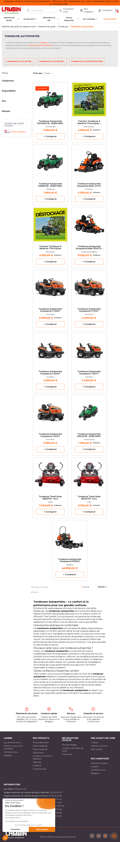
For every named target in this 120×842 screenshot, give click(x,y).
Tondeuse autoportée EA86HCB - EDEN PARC (50, 185)
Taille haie (37, 762)
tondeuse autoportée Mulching (40, 45)
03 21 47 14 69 (55, 802)
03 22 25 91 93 (56, 792)
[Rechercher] (41, 10)
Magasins (8, 755)
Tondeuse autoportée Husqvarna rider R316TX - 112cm (89, 247)
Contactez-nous (11, 752)
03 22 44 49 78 (55, 796)
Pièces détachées (41, 742)
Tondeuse (37, 765)
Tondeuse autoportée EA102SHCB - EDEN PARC (50, 122)
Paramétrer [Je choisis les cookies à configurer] (15, 829)
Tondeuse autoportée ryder (87, 61)
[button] (5, 838)
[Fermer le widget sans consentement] (14, 800)
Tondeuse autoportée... (19, 61)
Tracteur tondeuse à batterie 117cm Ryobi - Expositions (89, 122)
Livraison (94, 742)
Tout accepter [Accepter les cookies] (42, 829)
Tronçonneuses (39, 769)
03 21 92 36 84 (56, 809)
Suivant (103, 586)
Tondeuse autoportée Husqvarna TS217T (89, 372)
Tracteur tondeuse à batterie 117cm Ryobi (50, 247)
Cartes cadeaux (18, 131)
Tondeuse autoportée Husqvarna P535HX (69, 560)
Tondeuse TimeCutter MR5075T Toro (50, 497)
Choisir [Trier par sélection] (48, 73)
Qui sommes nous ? (12, 742)
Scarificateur (38, 753)
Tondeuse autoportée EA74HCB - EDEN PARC (89, 435)
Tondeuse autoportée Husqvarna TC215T (89, 310)
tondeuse (44, 43)
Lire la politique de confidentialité (16, 821)
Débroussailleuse (40, 746)
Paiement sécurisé (99, 746)
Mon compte (96, 749)
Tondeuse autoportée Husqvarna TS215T (50, 435)
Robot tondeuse (40, 749)
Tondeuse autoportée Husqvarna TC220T (50, 310)
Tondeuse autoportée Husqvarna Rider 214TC (89, 185)
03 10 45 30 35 (55, 816)
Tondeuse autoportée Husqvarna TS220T (50, 372)
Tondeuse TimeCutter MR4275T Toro (89, 497)
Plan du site (67, 754)
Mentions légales (69, 745)
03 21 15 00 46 (55, 799)
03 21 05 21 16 (58, 806)
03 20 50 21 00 (19, 789)
